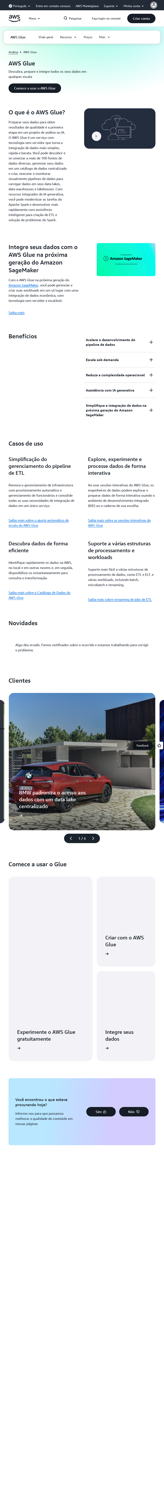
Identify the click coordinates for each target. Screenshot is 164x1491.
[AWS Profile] (153, 5)
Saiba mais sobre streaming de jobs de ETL (120, 599)
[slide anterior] (69, 838)
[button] (141, 18)
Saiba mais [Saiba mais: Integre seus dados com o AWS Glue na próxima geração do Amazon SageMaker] (17, 312)
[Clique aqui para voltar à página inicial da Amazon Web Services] (14, 21)
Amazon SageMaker (23, 285)
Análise (13, 52)
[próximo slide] (95, 838)
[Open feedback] (159, 745)
